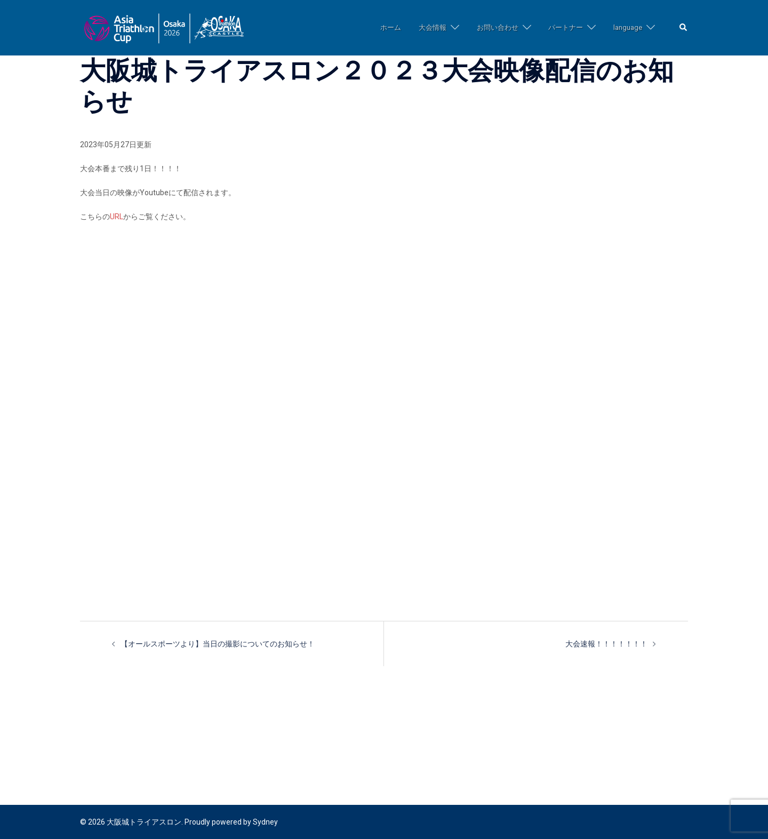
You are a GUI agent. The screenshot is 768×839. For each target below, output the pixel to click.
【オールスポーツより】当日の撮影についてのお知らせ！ (218, 644)
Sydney (265, 822)
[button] (683, 28)
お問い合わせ (497, 27)
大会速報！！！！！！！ (606, 644)
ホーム (390, 27)
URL (116, 216)
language (627, 27)
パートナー (565, 27)
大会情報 (432, 27)
